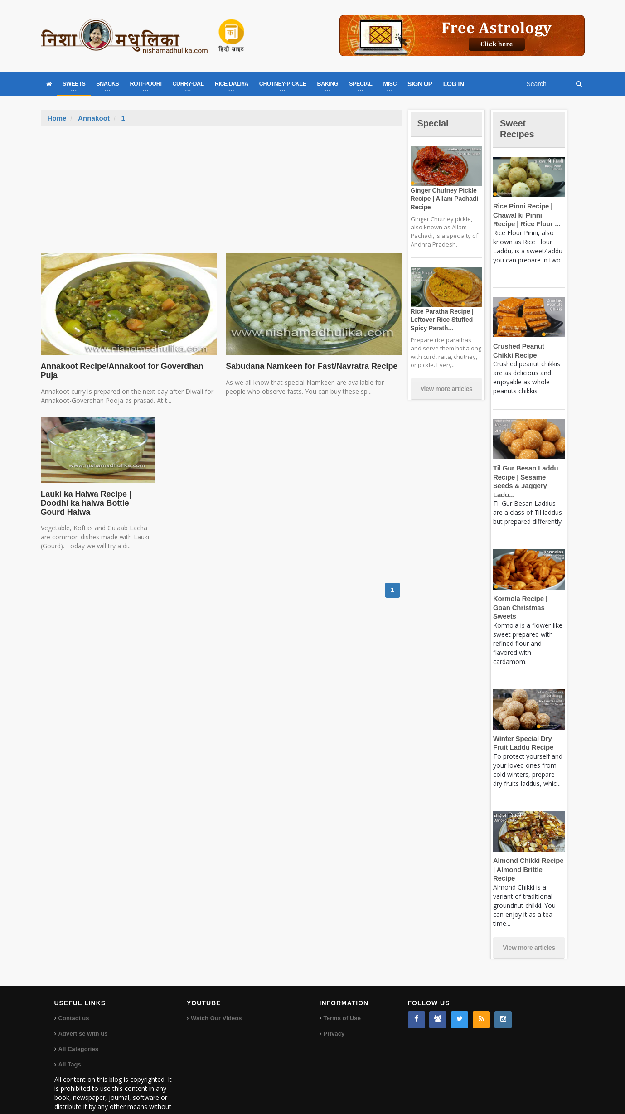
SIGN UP (419, 83)
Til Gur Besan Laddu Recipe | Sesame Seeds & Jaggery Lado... (529, 476)
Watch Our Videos (216, 991)
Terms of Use (342, 991)
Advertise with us (82, 1006)
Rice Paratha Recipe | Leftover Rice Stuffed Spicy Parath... (441, 319)
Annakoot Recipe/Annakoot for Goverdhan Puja (120, 371)
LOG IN (453, 83)
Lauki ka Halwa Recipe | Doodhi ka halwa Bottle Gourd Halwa (96, 503)
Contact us (73, 991)
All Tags (69, 1037)
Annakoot (93, 118)
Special (434, 123)
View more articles (446, 388)
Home (57, 118)
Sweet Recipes (518, 128)
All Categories (78, 1022)
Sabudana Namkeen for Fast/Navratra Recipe (309, 366)
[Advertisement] (222, 194)
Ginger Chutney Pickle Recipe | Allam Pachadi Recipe (443, 198)
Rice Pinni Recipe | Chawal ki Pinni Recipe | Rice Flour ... (528, 215)
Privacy (334, 1006)
